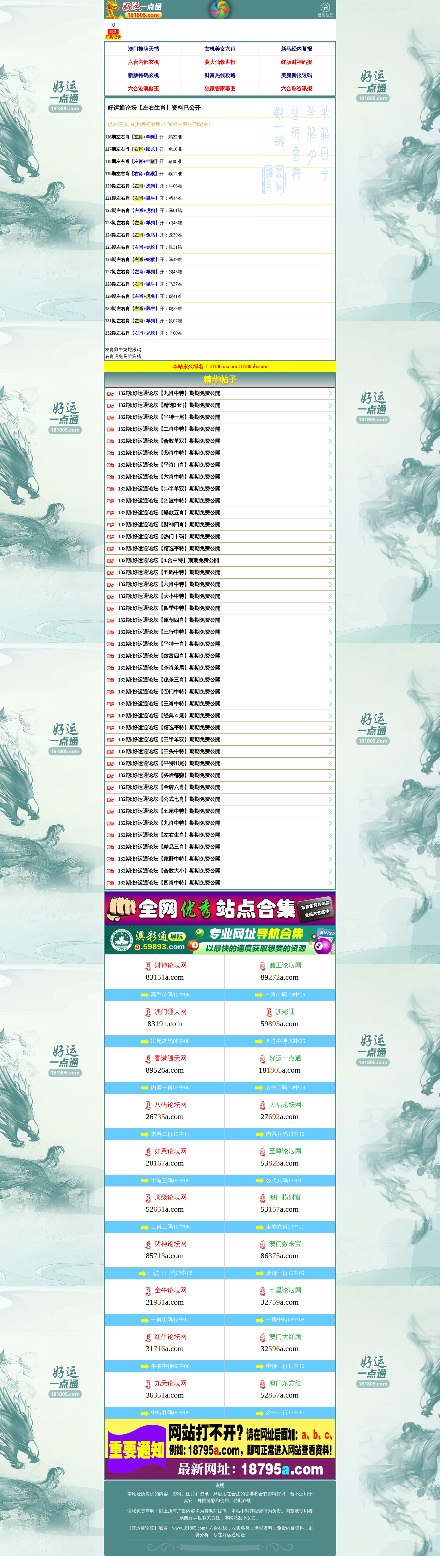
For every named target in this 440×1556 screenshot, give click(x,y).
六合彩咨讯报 (296, 88)
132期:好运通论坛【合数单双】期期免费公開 (169, 441)
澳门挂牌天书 (143, 49)
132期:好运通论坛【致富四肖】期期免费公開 (169, 656)
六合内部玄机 (143, 62)
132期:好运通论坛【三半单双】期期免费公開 (169, 739)
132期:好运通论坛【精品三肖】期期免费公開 (169, 847)
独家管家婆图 (220, 88)
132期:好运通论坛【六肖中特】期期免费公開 (169, 477)
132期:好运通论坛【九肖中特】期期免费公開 (169, 393)
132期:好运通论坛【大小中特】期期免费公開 (169, 596)
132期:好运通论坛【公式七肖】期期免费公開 (169, 799)
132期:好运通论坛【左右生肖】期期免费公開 (169, 835)
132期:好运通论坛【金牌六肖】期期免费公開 (169, 787)
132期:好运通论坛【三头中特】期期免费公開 (169, 751)
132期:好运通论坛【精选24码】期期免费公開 (169, 405)
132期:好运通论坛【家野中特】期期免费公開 (169, 859)
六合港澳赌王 (143, 88)
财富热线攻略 (220, 75)
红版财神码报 (296, 62)
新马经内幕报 (296, 49)
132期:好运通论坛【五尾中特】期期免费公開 (169, 811)
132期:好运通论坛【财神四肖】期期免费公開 (169, 524)
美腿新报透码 (296, 75)
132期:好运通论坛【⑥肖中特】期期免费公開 (169, 453)
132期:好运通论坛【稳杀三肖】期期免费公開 (169, 679)
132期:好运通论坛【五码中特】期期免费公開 (169, 572)
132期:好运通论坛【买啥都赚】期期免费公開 (169, 775)
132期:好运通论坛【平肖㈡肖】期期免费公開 (169, 465)
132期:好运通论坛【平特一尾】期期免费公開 (169, 417)
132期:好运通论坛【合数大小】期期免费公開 (169, 871)
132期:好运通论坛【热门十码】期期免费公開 (169, 536)
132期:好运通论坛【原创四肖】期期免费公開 (169, 620)
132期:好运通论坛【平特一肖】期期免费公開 (169, 644)
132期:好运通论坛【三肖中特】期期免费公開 (169, 703)
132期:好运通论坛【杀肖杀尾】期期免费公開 (169, 668)
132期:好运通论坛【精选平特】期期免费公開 (169, 548)
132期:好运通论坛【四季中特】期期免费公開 (169, 608)
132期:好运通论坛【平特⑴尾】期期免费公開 (169, 763)
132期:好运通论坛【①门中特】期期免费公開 (169, 691)
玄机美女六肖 (220, 49)
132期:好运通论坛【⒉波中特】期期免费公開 (169, 500)
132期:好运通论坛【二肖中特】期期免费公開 (169, 429)
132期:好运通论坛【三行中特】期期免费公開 (169, 632)
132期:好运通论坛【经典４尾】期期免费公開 (169, 715)
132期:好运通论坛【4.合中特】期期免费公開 (168, 560)
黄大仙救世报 (220, 62)
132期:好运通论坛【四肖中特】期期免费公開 (169, 882)
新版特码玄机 (143, 75)
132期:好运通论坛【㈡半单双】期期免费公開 (169, 488)
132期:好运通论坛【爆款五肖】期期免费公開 (169, 512)
